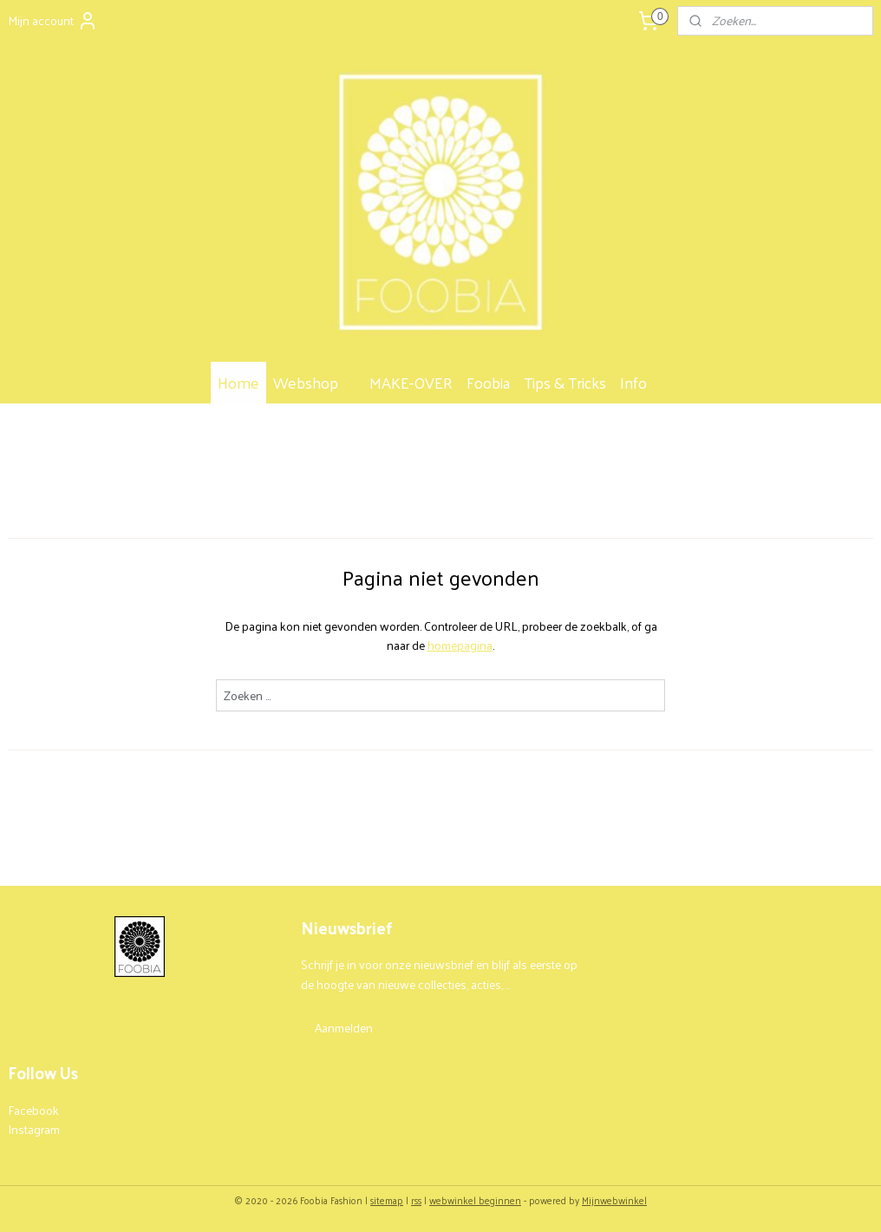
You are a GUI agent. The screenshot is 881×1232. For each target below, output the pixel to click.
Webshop (314, 382)
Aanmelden (344, 1028)
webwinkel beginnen (475, 1200)
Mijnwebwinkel (614, 1200)
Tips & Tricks (565, 382)
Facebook (33, 1110)
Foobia (488, 382)
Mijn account (53, 20)
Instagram (34, 1129)
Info (642, 382)
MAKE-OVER (411, 382)
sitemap (386, 1200)
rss (416, 1200)
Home (238, 382)
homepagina (460, 645)
